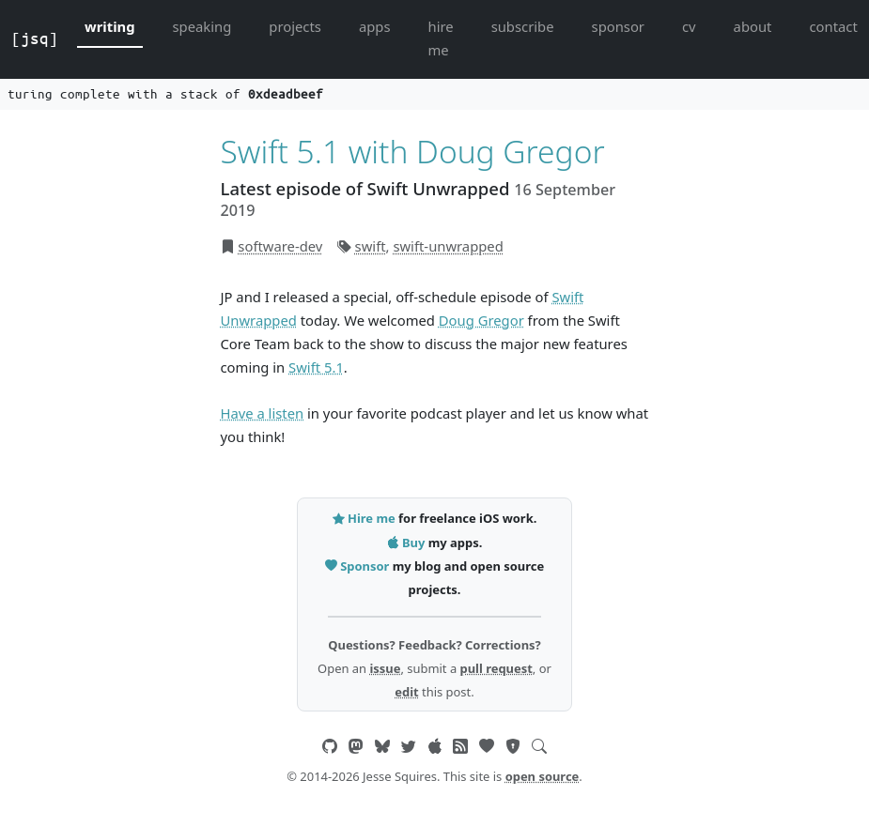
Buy (407, 542)
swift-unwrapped (448, 246)
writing (110, 26)
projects (295, 26)
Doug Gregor (481, 320)
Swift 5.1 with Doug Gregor (413, 151)
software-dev (280, 246)
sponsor (618, 26)
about (753, 26)
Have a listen (262, 413)
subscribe (522, 26)
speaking (202, 26)
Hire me (365, 518)
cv (689, 26)
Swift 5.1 (316, 367)
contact (833, 26)
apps (375, 26)
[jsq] (34, 38)
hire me (441, 38)
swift (370, 246)
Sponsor (359, 566)
